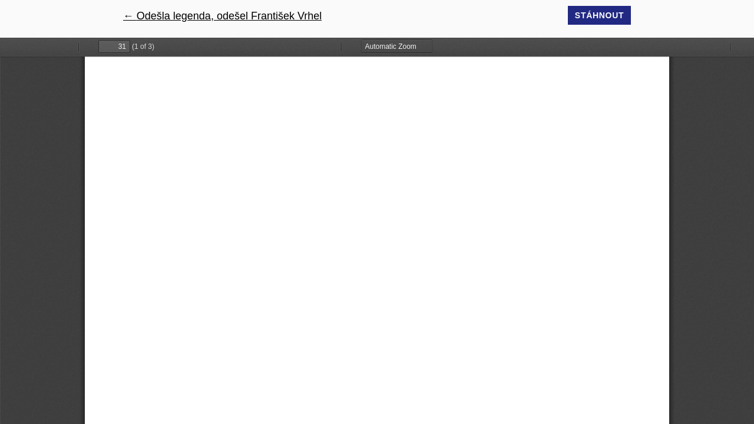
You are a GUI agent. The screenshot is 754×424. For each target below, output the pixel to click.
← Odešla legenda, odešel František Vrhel (222, 16)
